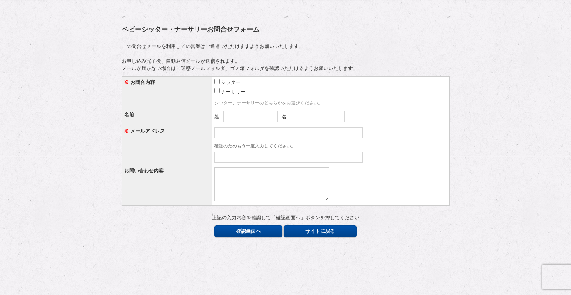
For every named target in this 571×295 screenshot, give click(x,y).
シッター (227, 82)
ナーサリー (230, 91)
